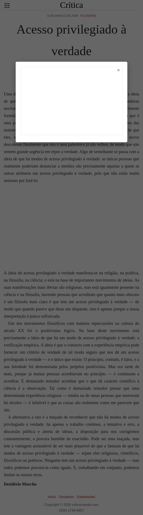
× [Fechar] (118, 70)
